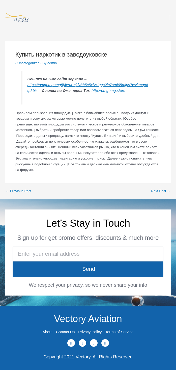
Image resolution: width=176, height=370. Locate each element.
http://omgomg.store (108, 90)
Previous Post (18, 191)
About (47, 332)
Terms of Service (119, 332)
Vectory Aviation (88, 318)
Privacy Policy (90, 332)
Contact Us (65, 332)
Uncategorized (28, 63)
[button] (170, 17)
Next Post (160, 191)
